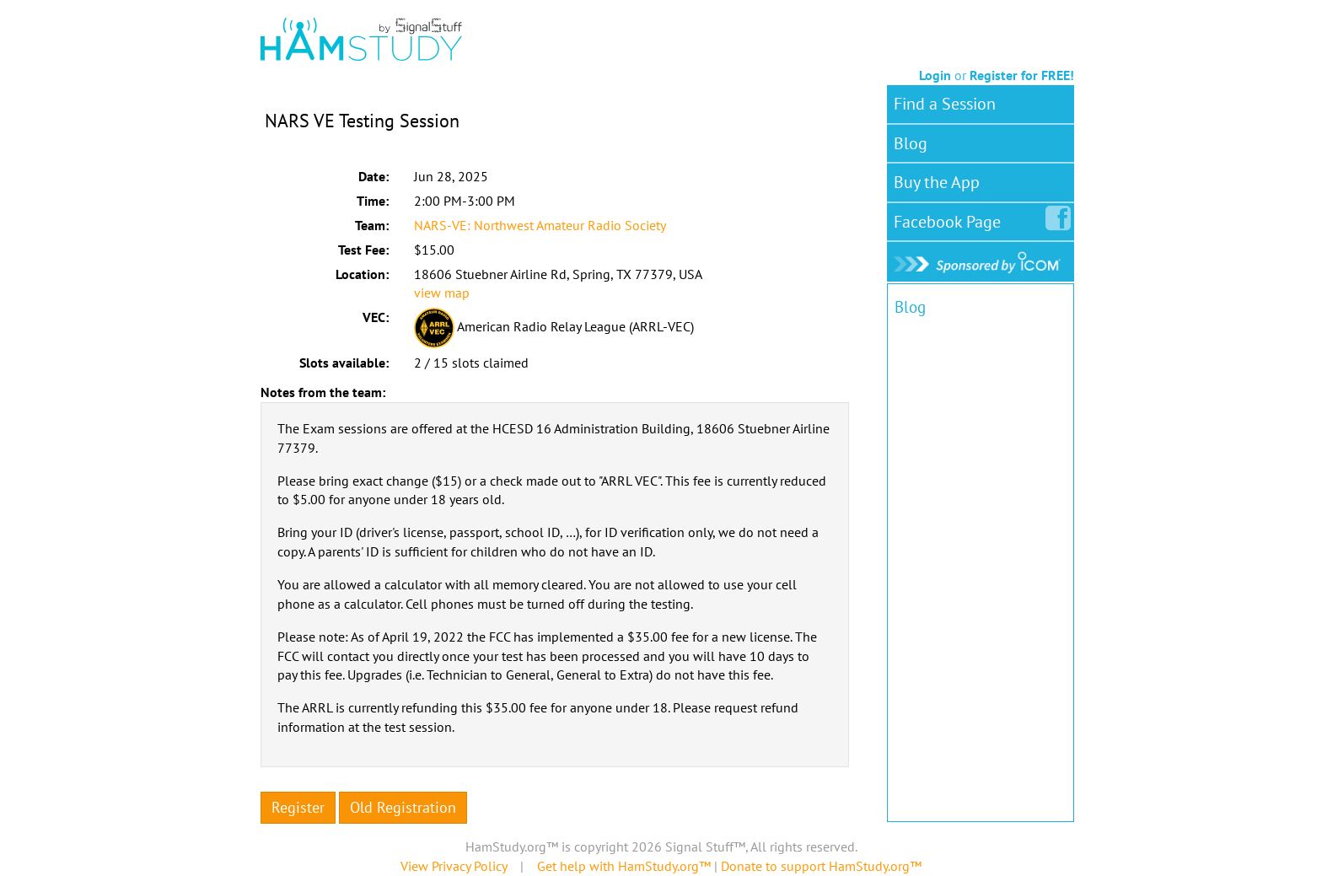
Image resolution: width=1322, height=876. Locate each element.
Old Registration (403, 807)
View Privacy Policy (453, 865)
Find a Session (945, 104)
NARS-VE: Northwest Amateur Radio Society (540, 225)
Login (935, 75)
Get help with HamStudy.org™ (624, 865)
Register (298, 807)
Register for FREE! (1022, 75)
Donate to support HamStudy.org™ (821, 865)
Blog (910, 143)
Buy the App (937, 182)
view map (442, 292)
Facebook (951, 218)
